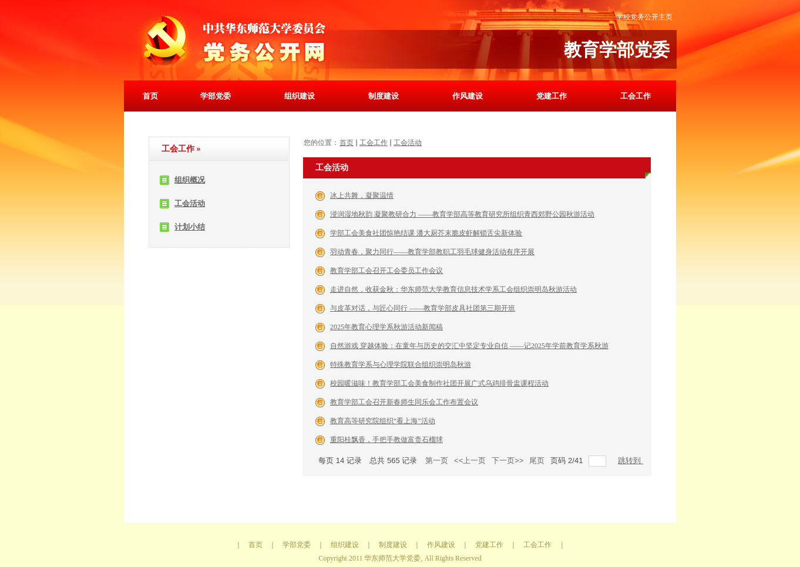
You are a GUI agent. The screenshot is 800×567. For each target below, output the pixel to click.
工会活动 (189, 203)
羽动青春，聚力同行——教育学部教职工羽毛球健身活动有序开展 (432, 252)
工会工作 (635, 96)
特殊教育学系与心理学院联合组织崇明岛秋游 (400, 364)
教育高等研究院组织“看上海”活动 (382, 421)
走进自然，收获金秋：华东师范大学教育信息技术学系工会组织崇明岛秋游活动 (453, 289)
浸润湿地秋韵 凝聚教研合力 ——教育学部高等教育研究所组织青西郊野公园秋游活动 (462, 214)
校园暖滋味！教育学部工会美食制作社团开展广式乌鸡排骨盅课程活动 (439, 383)
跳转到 (630, 460)
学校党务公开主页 (644, 17)
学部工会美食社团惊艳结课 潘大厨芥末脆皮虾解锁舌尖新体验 (426, 233)
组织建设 (299, 96)
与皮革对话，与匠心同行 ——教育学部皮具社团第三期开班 (422, 308)
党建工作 (551, 96)
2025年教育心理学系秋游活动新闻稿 (386, 327)
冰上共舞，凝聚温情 (362, 195)
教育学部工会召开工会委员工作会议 (386, 270)
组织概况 (189, 180)
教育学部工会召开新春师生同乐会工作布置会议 (404, 402)
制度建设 (383, 96)
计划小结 (189, 226)
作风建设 (467, 96)
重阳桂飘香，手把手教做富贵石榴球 (386, 440)
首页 (150, 96)
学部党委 (215, 96)
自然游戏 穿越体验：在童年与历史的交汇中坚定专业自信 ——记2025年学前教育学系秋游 (469, 346)
